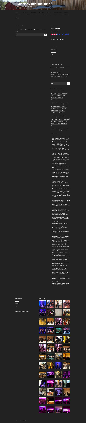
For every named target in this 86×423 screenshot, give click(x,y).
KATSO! (54, 15)
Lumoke (53, 108)
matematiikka (63, 108)
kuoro (67, 101)
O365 (52, 54)
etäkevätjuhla (64, 93)
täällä (58, 285)
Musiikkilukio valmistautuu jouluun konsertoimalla (60, 74)
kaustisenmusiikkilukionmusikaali (57, 101)
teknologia (58, 123)
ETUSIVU (17, 12)
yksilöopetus (66, 130)
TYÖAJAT (17, 18)
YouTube (17, 308)
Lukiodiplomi (66, 104)
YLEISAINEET (33, 12)
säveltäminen (64, 121)
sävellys (59, 121)
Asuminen (53, 91)
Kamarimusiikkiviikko (55, 99)
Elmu (63, 91)
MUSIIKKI (41, 12)
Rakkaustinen (53, 52)
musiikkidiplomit (54, 110)
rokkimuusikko (54, 119)
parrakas (58, 117)
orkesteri (53, 117)
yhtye (61, 130)
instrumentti (60, 97)
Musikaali (61, 112)
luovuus (57, 108)
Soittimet (60, 119)
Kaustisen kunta (54, 49)
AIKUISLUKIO (48, 12)
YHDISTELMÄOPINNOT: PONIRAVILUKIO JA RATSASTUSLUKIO (38, 15)
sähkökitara (53, 121)
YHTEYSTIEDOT (19, 15)
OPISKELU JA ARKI (58, 12)
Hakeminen (59, 95)
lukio (62, 104)
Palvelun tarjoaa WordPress (20, 420)
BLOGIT (67, 12)
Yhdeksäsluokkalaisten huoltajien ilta (58, 69)
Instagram (17, 303)
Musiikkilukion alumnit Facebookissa (22, 311)
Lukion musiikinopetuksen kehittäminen (59, 106)
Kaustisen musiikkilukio (33, 4)
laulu (52, 104)
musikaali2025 (54, 114)
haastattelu (53, 95)
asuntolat (58, 91)
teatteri (52, 123)
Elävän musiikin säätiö (55, 93)
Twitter (16, 306)
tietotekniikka (64, 123)
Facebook (17, 301)
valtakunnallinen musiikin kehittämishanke (59, 127)
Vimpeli (52, 130)
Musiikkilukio (61, 110)
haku (64, 95)
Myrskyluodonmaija (62, 114)
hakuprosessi (53, 97)
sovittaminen (66, 119)
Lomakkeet (57, 104)
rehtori (62, 117)
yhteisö (57, 130)
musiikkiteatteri (54, 112)
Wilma (52, 57)
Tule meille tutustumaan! (55, 72)
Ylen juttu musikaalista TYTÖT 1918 (57, 67)
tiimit (52, 125)
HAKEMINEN (24, 12)
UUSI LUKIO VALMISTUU (64, 15)
